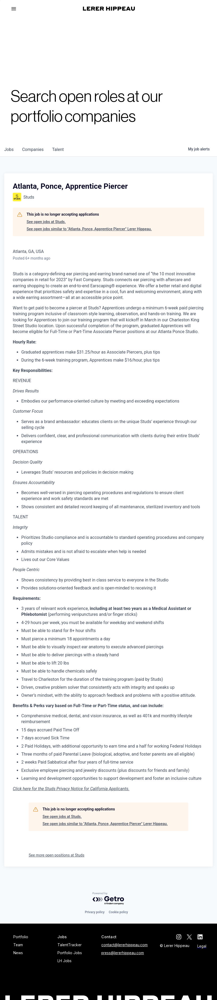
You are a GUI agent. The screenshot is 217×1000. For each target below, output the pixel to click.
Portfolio (20, 937)
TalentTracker (69, 945)
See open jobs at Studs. (46, 222)
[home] (109, 8)
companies (33, 149)
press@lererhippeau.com (122, 953)
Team (18, 945)
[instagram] (182, 937)
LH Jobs (64, 961)
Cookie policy (118, 912)
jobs (9, 149)
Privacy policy (95, 912)
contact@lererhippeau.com (124, 945)
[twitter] (193, 937)
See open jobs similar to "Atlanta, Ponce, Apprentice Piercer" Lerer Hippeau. (89, 229)
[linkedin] (203, 937)
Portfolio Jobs (69, 953)
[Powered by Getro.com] (108, 898)
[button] (16, 9)
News (18, 953)
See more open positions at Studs (56, 855)
